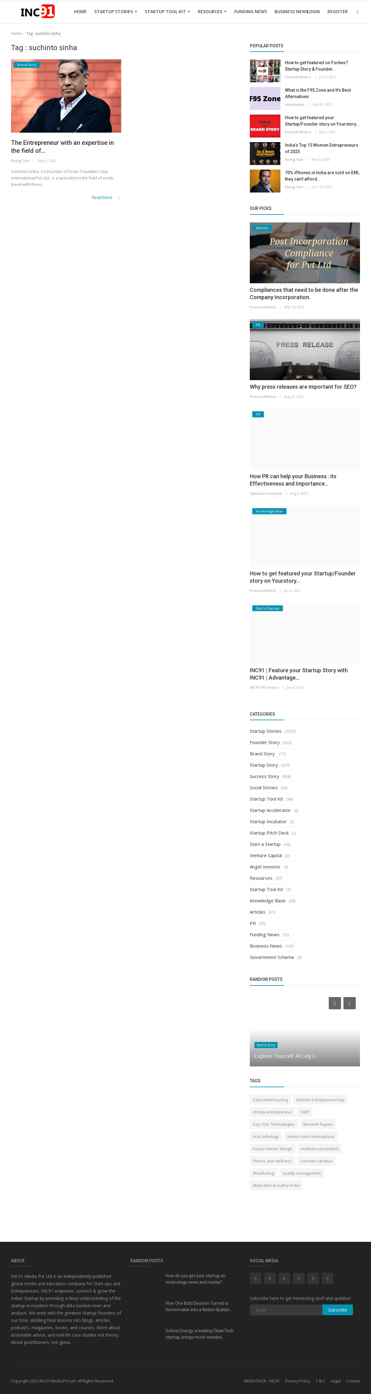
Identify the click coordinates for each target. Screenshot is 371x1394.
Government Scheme (272, 957)
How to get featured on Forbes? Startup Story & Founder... (316, 66)
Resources (212, 11)
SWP (305, 1112)
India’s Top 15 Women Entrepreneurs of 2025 (321, 148)
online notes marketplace (311, 1136)
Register (338, 11)
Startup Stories (115, 11)
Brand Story (263, 753)
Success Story (264, 776)
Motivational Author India (276, 1185)
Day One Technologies (274, 1124)
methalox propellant (320, 1148)
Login (313, 11)
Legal (335, 1381)
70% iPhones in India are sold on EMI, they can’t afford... (322, 176)
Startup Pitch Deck (269, 833)
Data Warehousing (270, 1099)
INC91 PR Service (264, 687)
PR (253, 923)
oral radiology (266, 1136)
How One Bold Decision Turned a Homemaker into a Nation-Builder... (199, 1306)
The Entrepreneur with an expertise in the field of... (64, 147)
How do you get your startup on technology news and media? (196, 1279)
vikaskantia (294, 104)
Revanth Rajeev (318, 1124)
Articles (257, 912)
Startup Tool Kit (167, 11)
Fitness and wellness (272, 1161)
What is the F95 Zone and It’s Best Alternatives (318, 93)
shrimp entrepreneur (272, 1112)
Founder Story (265, 742)
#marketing (263, 1173)
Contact (353, 1381)
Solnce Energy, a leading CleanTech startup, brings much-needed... (200, 1334)
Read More (107, 198)
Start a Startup (265, 844)
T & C (320, 1381)
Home (80, 11)
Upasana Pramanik (266, 493)
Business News (291, 11)
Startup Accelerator (270, 810)
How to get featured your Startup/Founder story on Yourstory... (322, 121)
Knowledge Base (268, 900)
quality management (302, 1173)
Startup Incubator (268, 821)
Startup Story (264, 765)
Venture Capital (266, 855)
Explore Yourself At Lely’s (284, 1056)
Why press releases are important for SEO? (303, 386)
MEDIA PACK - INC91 (262, 1381)
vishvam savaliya (316, 1161)
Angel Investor (265, 867)
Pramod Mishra (298, 77)
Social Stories (264, 787)
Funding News (250, 11)
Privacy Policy (297, 1381)
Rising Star (20, 162)
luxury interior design (272, 1148)
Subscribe (337, 1310)
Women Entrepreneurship (320, 1099)
